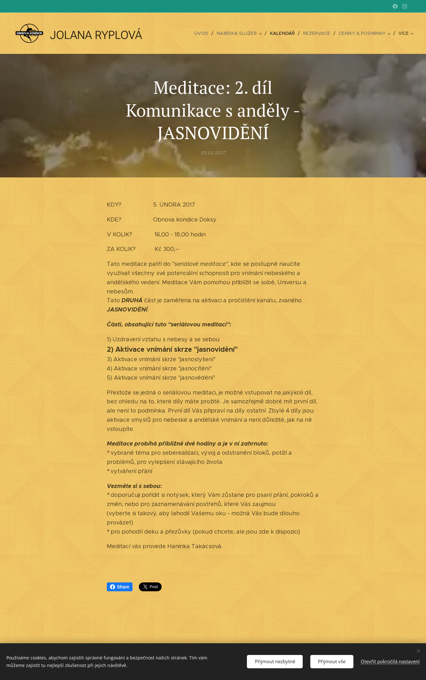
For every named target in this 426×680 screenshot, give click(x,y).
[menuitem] (179, 33)
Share (119, 586)
